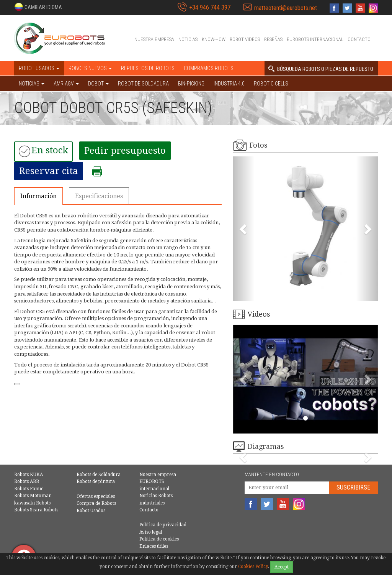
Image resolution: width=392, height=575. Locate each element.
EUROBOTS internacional (315, 39)
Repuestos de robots (148, 68)
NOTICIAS (31, 83)
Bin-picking (191, 83)
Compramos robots (209, 68)
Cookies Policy (253, 566)
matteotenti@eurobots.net (285, 8)
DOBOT (98, 83)
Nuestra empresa (154, 39)
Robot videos (245, 39)
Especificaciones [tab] (99, 196)
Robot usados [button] (39, 68)
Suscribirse (353, 487)
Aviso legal (150, 532)
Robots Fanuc (28, 488)
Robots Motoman (33, 495)
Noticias (188, 39)
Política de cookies (159, 539)
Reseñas (273, 39)
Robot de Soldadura (143, 83)
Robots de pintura (96, 481)
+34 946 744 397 (209, 7)
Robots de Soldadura (99, 474)
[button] (38, 7)
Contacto (359, 39)
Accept (281, 567)
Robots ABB (26, 481)
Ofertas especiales (96, 496)
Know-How (213, 39)
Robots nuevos (90, 68)
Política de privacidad (162, 524)
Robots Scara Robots (36, 510)
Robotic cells (271, 83)
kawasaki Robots (32, 503)
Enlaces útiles (153, 546)
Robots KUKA (28, 474)
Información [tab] (38, 196)
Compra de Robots (96, 503)
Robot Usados (91, 510)
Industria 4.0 (229, 83)
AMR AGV (66, 83)
